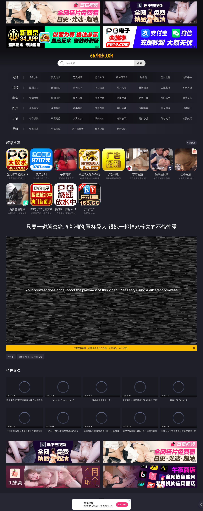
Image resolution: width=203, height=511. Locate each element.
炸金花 (143, 77)
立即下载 (122, 504)
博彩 (15, 77)
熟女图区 (165, 108)
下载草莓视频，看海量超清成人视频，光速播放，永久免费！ (134, 348)
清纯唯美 (143, 108)
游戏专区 (99, 77)
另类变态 (187, 97)
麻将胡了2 (121, 77)
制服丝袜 (121, 97)
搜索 (139, 63)
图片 (15, 108)
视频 (15, 87)
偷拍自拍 (55, 97)
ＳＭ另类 (187, 87)
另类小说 (143, 118)
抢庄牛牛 (187, 77)
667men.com (101, 56)
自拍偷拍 (55, 87)
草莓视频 (55, 128)
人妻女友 (77, 118)
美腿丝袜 (121, 108)
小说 (15, 118)
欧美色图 (77, 108)
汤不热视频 (78, 128)
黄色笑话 (165, 118)
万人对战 (77, 77)
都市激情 (34, 118)
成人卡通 (77, 97)
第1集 (10, 356)
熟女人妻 (121, 87)
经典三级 (143, 97)
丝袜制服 (143, 87)
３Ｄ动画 (99, 87)
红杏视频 (99, 128)
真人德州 (55, 77)
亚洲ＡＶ (34, 87)
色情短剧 (121, 128)
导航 (15, 129)
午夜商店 (34, 128)
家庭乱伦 (55, 118)
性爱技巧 (187, 118)
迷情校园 (121, 118)
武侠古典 (99, 118)
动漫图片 (99, 108)
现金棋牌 (165, 77)
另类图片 (187, 108)
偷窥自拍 (34, 108)
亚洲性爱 (34, 97)
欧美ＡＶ (77, 87)
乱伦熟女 (165, 97)
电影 (15, 98)
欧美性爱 (99, 97)
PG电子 (34, 77)
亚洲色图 (55, 108)
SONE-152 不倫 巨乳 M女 (30, 356)
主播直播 (165, 87)
